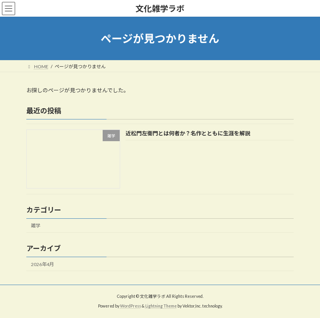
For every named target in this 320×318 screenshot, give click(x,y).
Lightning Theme (161, 306)
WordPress (130, 306)
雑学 (35, 226)
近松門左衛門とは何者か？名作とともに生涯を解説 (188, 133)
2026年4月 (42, 264)
